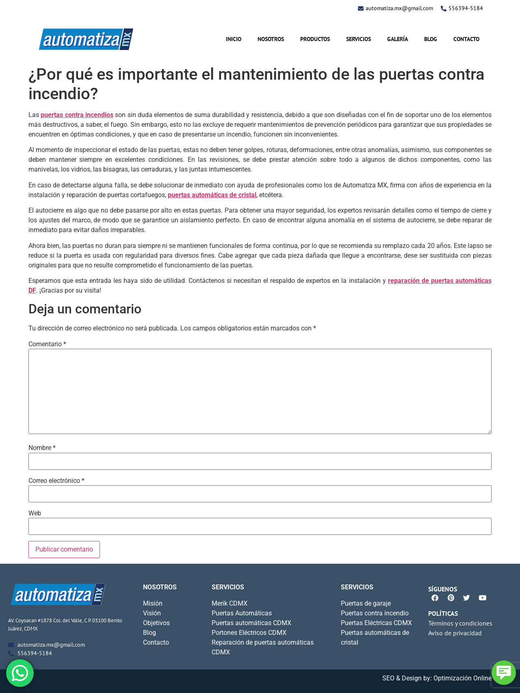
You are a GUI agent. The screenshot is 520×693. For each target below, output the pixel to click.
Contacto (466, 39)
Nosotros (271, 39)
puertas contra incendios (77, 115)
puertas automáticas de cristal (212, 195)
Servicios (358, 39)
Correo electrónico (56, 481)
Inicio (233, 39)
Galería (397, 39)
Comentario (47, 344)
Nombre (42, 448)
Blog (430, 39)
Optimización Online (462, 678)
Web (34, 513)
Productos (315, 39)
